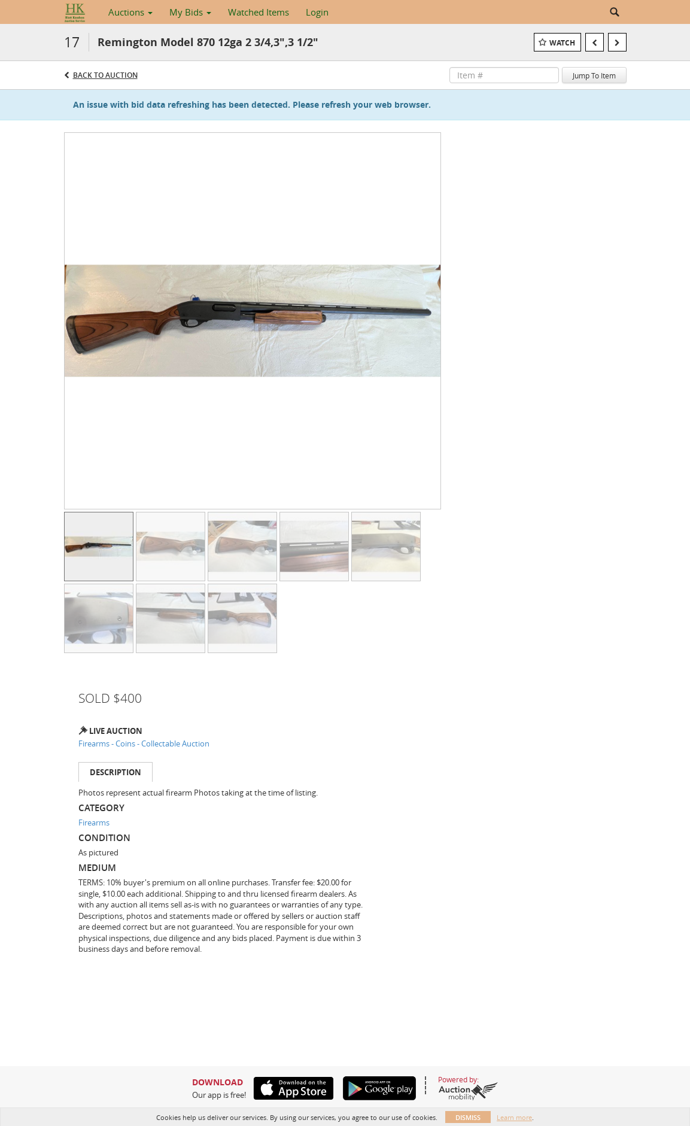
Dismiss (468, 1117)
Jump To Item (594, 75)
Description (115, 772)
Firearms (94, 822)
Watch (562, 43)
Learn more (514, 1117)
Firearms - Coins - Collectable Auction (143, 743)
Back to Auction (105, 75)
